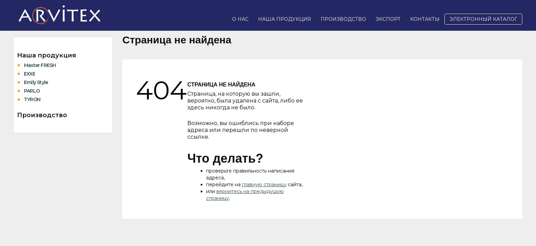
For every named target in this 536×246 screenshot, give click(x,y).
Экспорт (388, 19)
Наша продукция (284, 19)
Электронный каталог (483, 19)
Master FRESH (40, 65)
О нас (240, 19)
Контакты (425, 19)
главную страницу (264, 184)
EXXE (29, 74)
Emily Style (36, 82)
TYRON (32, 99)
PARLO (32, 91)
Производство (343, 19)
